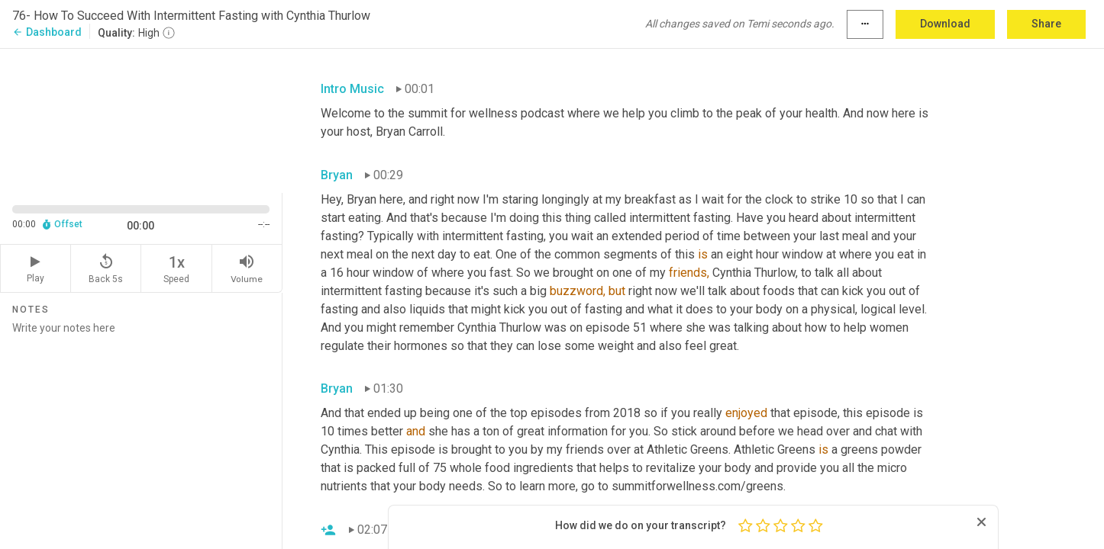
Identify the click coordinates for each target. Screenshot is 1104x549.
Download (945, 24)
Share (1046, 24)
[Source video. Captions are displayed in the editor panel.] (141, 119)
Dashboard (47, 32)
